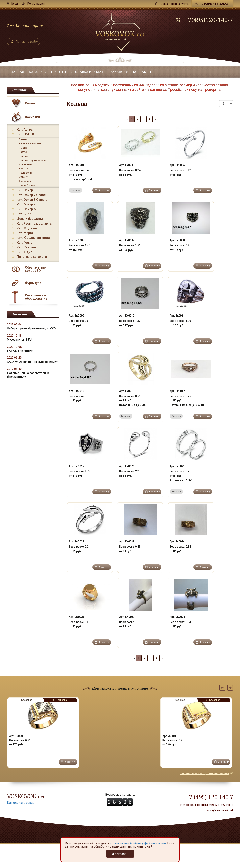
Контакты (142, 72)
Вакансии (119, 72)
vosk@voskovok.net (220, 810)
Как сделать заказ (20, 803)
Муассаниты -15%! (19, 339)
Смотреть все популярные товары (204, 773)
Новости (58, 72)
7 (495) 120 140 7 (211, 797)
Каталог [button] (37, 72)
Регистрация (36, 3)
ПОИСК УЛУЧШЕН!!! (20, 350)
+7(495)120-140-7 (209, 20)
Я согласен (120, 854)
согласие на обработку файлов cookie (138, 843)
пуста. (175, 4)
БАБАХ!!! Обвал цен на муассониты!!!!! (32, 362)
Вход (14, 3)
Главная (16, 72)
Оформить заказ (214, 4)
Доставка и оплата (88, 72)
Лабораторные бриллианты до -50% (31, 328)
